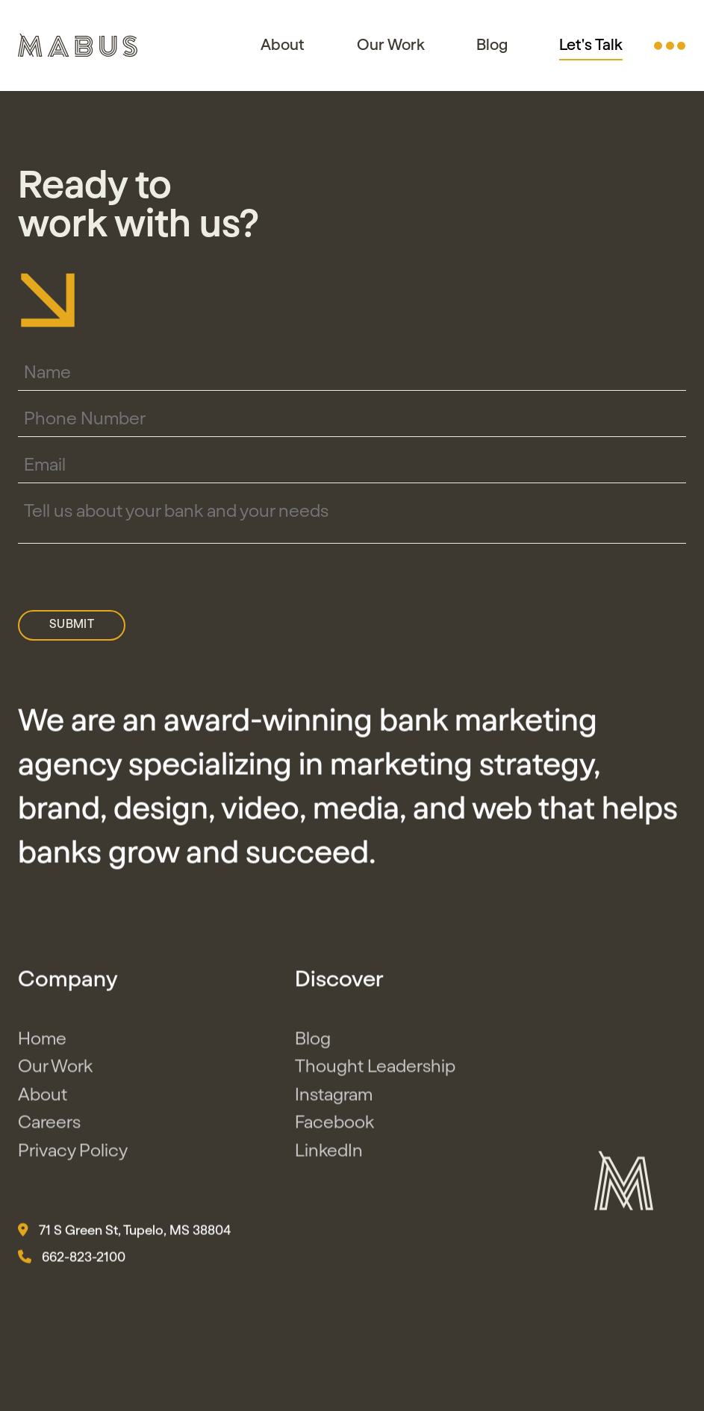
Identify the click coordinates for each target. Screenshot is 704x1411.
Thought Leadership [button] (375, 1070)
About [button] (283, 45)
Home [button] (42, 1042)
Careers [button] (49, 1126)
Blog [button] (492, 45)
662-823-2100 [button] (71, 1260)
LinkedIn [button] (329, 1154)
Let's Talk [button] (591, 45)
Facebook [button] (334, 1126)
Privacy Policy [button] (73, 1154)
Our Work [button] (391, 45)
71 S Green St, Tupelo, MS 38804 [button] (124, 1233)
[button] (669, 45)
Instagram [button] (334, 1098)
